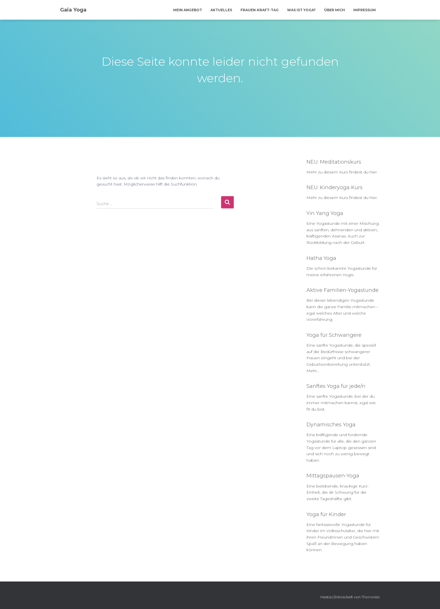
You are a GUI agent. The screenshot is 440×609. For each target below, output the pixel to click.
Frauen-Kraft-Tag (259, 10)
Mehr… (312, 370)
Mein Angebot (187, 10)
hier (373, 172)
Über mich (334, 10)
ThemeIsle (370, 597)
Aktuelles (221, 10)
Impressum (364, 10)
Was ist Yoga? (301, 10)
